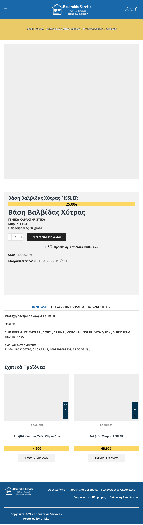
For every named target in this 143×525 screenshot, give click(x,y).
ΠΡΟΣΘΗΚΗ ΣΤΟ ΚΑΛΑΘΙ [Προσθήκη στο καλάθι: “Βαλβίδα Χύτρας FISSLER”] (135, 410)
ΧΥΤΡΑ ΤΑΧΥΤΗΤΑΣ (92, 29)
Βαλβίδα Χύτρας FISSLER (106, 436)
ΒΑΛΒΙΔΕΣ (111, 29)
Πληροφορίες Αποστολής (118, 490)
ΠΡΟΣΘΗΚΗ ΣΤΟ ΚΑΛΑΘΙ (49, 237)
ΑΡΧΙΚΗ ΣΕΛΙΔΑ (35, 29)
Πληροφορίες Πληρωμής (89, 497)
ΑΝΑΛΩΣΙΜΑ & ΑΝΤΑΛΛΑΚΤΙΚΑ (63, 29)
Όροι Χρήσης (56, 490)
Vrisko (45, 519)
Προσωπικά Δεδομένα (83, 490)
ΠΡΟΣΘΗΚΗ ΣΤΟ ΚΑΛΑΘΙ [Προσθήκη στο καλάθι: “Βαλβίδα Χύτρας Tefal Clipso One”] (65, 410)
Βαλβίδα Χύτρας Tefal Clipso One (36, 436)
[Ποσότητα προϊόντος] (16, 237)
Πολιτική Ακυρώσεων (124, 497)
